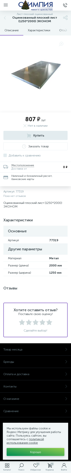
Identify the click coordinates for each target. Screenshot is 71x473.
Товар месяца (35, 349)
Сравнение (35, 411)
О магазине (35, 399)
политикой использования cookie (25, 441)
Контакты (35, 386)
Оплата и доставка (35, 374)
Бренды (35, 362)
